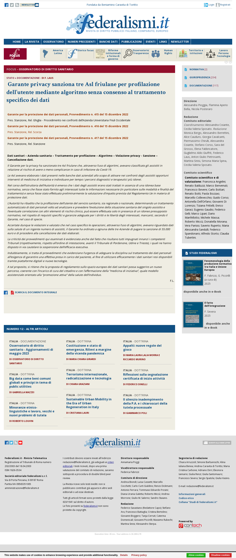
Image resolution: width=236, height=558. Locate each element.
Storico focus (81, 53)
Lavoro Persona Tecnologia (218, 53)
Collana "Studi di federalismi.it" (198, 502)
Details (124, 555)
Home (17, 41)
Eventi (150, 41)
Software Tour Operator (118, 538)
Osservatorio (53, 41)
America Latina (51, 53)
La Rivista (32, 41)
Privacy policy (139, 555)
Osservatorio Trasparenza (136, 53)
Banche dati (108, 41)
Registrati (223, 5)
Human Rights (162, 53)
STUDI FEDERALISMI (201, 253)
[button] (209, 5)
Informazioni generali (192, 494)
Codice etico (186, 498)
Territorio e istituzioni (190, 53)
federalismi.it (91, 506)
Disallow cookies (220, 555)
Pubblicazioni (131, 41)
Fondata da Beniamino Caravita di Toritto (112, 4)
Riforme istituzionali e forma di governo (108, 54)
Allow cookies (196, 555)
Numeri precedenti (81, 41)
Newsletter (180, 41)
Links (163, 41)
